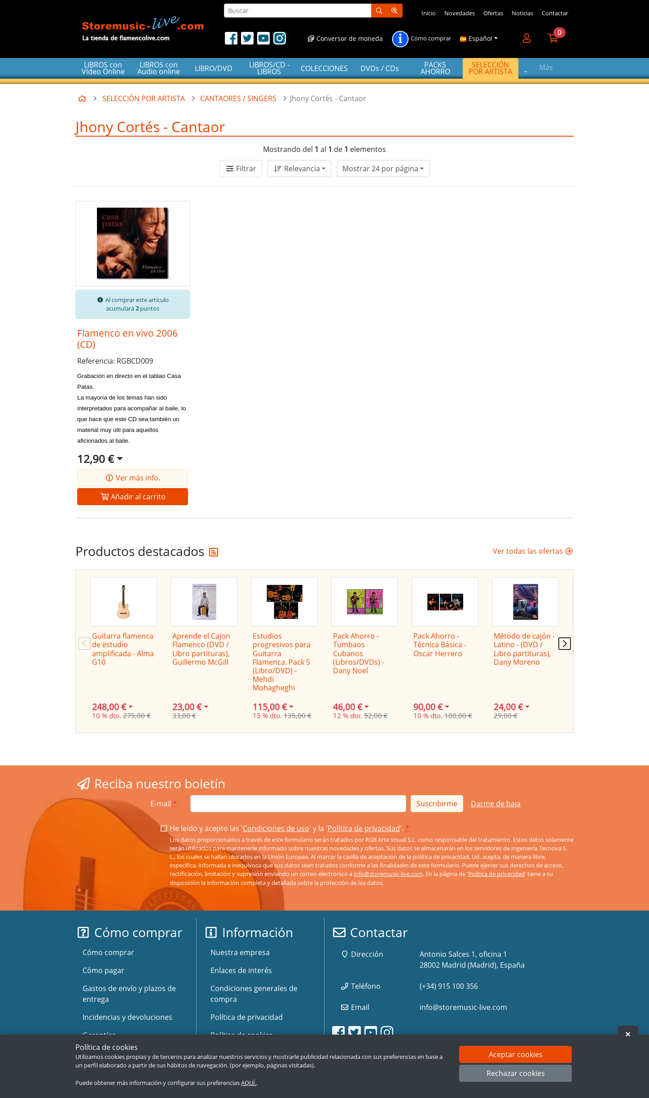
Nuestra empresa (240, 952)
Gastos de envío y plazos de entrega (129, 993)
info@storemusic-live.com (388, 874)
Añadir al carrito (133, 497)
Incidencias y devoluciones (127, 1017)
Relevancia (296, 168)
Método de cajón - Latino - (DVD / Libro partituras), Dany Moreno (524, 649)
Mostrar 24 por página (380, 168)
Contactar (555, 13)
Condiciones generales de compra (254, 993)
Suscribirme (437, 804)
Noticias (522, 13)
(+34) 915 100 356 (449, 986)
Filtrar (240, 168)
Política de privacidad (364, 828)
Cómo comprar (421, 39)
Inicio (428, 13)
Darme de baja (496, 804)
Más (546, 67)
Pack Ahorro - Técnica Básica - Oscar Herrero (439, 644)
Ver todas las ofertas (533, 551)
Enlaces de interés (241, 970)
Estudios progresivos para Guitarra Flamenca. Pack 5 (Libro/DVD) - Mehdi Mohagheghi (282, 662)
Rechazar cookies (516, 1073)
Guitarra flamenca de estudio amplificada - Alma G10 (123, 649)
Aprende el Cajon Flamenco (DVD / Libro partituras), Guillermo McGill (201, 649)
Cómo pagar (103, 970)
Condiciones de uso (276, 828)
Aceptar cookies (516, 1054)
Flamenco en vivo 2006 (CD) (127, 339)
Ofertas (493, 13)
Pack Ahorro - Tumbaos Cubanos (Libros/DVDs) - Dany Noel (358, 653)
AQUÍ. (248, 1083)
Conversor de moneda (345, 38)
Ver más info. (132, 478)
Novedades (459, 13)
